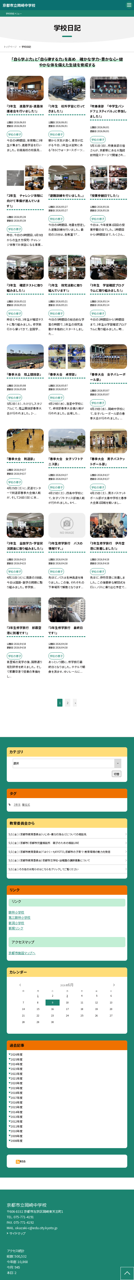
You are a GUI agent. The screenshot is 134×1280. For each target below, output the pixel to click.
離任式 (26, 804)
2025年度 (17, 1059)
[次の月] (114, 985)
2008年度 (17, 1140)
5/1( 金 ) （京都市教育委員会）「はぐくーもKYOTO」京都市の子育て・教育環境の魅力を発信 (59, 852)
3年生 (17, 804)
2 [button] (67, 703)
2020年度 (17, 1083)
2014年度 (17, 1112)
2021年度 (17, 1078)
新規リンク (16, 928)
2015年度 (17, 1107)
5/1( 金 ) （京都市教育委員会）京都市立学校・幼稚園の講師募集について (49, 860)
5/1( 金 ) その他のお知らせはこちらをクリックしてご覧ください (43, 869)
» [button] (75, 703)
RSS (22, 1161)
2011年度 (17, 1126)
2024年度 (17, 1064)
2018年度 (17, 1093)
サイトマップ (17, 1233)
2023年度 (17, 1069)
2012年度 (17, 1121)
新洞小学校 (16, 923)
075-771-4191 (24, 1217)
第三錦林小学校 (19, 917)
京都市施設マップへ (22, 953)
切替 (116, 774)
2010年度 (17, 1131)
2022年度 (17, 1073)
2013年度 (17, 1116)
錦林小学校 (16, 912)
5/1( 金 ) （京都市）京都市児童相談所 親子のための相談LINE (44, 843)
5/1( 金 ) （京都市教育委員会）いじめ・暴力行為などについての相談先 (47, 834)
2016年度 (17, 1102)
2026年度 (17, 1054)
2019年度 (17, 1088)
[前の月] (20, 985)
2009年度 (17, 1136)
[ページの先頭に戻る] (127, 1273)
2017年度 (17, 1097)
